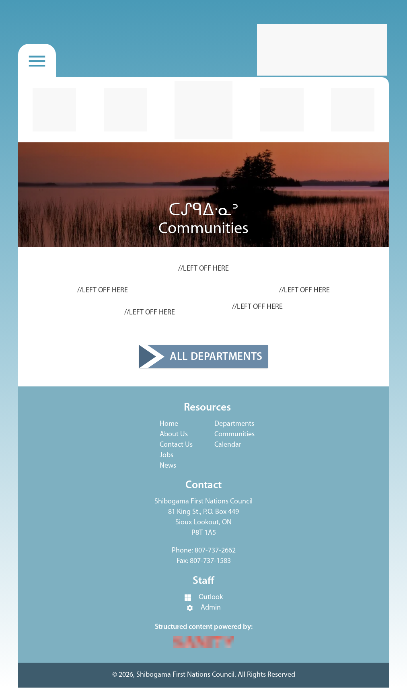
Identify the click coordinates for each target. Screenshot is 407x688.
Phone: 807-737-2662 (204, 551)
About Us (174, 434)
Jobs (166, 455)
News (168, 466)
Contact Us (176, 445)
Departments (234, 424)
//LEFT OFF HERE (203, 269)
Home (169, 424)
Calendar (227, 445)
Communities (234, 434)
